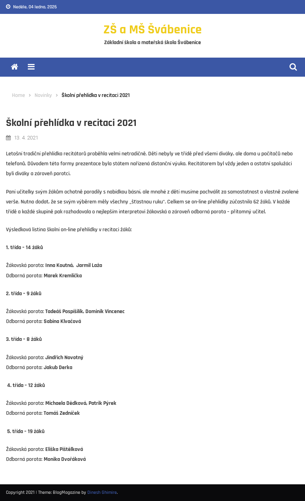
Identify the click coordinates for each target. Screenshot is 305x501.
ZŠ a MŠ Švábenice (152, 29)
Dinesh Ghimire (102, 492)
